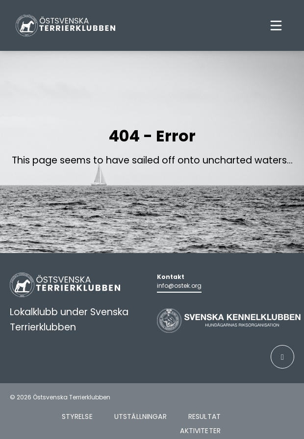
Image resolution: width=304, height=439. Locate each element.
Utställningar (140, 416)
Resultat (204, 416)
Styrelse (77, 416)
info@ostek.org (179, 285)
